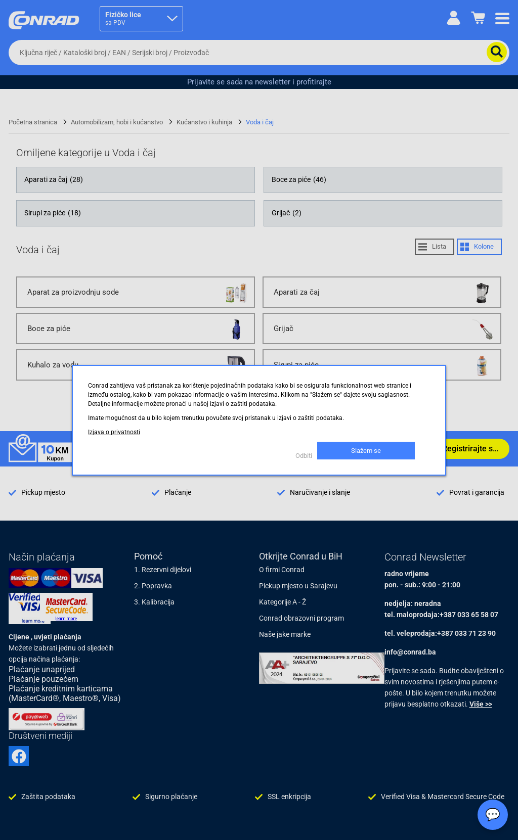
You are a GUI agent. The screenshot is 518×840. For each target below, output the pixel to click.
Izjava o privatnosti (114, 432)
